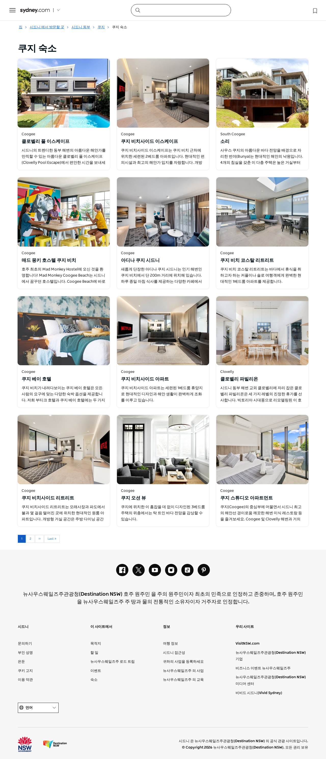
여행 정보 (170, 643)
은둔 (21, 661)
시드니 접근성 (174, 653)
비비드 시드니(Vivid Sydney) (259, 693)
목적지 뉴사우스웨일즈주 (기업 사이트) (55, 744)
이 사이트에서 (101, 627)
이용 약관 (25, 680)
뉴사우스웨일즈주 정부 (29, 744)
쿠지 (103, 27)
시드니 (23, 627)
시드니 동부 (83, 27)
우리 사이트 (245, 627)
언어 (38, 708)
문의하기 (25, 643)
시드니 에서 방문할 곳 (49, 27)
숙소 (94, 680)
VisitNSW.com (248, 643)
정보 (166, 627)
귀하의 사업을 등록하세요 (183, 661)
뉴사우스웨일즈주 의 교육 (183, 680)
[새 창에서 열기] (64, 93)
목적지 (95, 643)
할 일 (94, 653)
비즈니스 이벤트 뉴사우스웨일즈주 (263, 668)
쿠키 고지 (25, 671)
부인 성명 (25, 653)
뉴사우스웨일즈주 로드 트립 (112, 661)
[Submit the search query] (137, 9)
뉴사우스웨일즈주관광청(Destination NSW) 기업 (271, 656)
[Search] (181, 10)
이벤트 (95, 671)
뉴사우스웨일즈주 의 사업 (183, 671)
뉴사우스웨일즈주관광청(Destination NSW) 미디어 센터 (271, 680)
